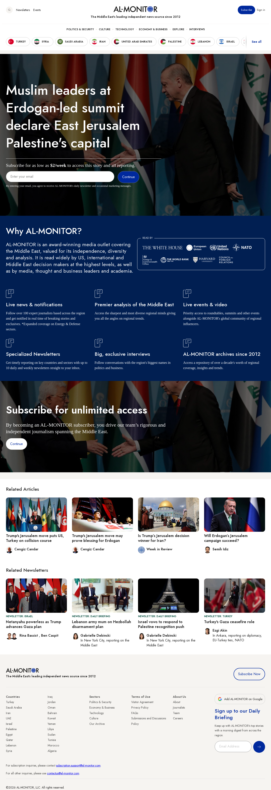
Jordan (52, 702)
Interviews (197, 32)
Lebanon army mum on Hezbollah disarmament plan (101, 624)
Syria (9, 751)
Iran (8, 713)
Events (37, 12)
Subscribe (246, 12)
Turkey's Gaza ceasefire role (229, 622)
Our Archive (97, 724)
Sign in (261, 12)
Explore (178, 32)
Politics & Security (80, 32)
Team (176, 713)
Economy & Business (153, 32)
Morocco (53, 745)
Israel (9, 724)
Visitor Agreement (142, 702)
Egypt (9, 734)
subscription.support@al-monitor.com (78, 765)
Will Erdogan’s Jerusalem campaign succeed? (226, 538)
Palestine (11, 729)
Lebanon (11, 745)
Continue (16, 443)
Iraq (50, 697)
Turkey (10, 702)
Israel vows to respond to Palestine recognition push (161, 624)
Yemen (52, 724)
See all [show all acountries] (256, 44)
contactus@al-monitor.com (63, 773)
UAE (8, 718)
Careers (178, 718)
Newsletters (23, 12)
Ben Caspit (49, 635)
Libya (51, 729)
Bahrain (52, 713)
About (176, 702)
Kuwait (52, 718)
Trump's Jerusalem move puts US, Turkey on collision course (35, 538)
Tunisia (52, 740)
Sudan (51, 734)
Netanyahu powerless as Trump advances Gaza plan (33, 624)
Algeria (52, 751)
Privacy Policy (139, 707)
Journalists (179, 707)
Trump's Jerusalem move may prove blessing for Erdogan (97, 538)
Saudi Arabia (14, 707)
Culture (104, 32)
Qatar (9, 740)
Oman (51, 707)
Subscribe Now (249, 674)
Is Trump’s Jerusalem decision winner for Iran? (163, 538)
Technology (124, 32)
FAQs (134, 713)
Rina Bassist (29, 635)
